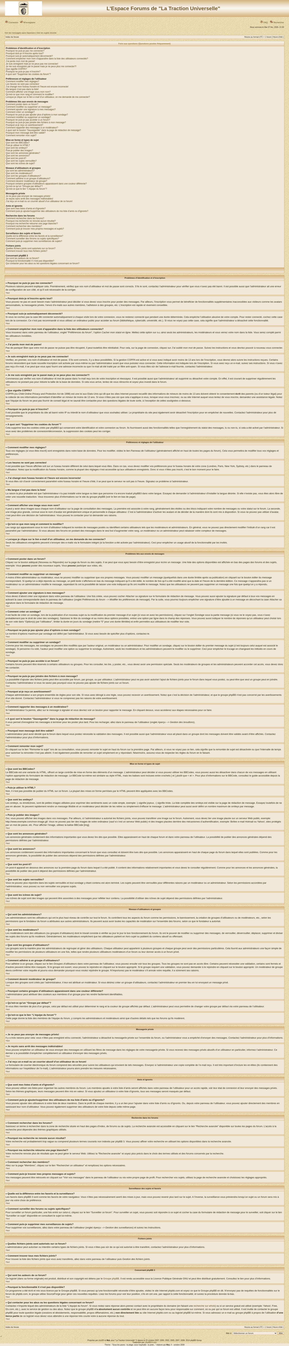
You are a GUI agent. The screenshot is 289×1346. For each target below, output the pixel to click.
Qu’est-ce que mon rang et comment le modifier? (30, 94)
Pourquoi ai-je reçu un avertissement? (24, 125)
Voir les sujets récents (46, 33)
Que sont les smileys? (16, 148)
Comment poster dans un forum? (22, 104)
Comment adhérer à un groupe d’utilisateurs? (28, 178)
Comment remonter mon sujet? (21, 135)
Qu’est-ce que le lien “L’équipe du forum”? (26, 189)
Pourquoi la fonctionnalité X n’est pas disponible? (30, 261)
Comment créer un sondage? (20, 112)
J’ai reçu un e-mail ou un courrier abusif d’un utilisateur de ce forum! (39, 201)
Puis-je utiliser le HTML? (18, 145)
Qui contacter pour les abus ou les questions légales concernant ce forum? (42, 263)
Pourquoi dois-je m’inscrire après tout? (25, 53)
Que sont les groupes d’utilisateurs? (23, 176)
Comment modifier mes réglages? (22, 81)
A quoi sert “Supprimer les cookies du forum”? (28, 74)
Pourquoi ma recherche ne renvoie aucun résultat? (31, 221)
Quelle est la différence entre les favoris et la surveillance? (34, 236)
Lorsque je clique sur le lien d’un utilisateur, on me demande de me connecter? (48, 97)
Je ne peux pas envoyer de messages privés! (28, 196)
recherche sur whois (204, 1305)
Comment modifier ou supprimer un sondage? (28, 117)
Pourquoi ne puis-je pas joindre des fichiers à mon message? (36, 122)
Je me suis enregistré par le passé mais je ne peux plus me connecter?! (41, 66)
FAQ (264, 22)
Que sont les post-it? (16, 158)
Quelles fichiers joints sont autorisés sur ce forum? (30, 248)
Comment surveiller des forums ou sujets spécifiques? (32, 238)
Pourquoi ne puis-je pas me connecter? (25, 51)
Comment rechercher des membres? (24, 226)
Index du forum (12, 37)
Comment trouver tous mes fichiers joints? (26, 251)
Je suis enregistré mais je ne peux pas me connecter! (32, 64)
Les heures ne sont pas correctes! (22, 84)
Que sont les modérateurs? (19, 173)
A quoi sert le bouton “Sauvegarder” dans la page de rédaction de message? (43, 130)
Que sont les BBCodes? (17, 142)
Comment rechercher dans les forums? (25, 218)
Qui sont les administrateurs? (20, 170)
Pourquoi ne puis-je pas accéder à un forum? (28, 120)
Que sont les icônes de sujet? (20, 163)
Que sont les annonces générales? (23, 153)
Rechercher (277, 22)
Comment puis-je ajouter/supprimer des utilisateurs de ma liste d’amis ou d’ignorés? (47, 211)
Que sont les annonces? (18, 155)
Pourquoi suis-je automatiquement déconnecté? (29, 56)
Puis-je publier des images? (19, 150)
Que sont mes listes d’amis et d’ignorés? (26, 208)
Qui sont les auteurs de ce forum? (22, 258)
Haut (8, 293)
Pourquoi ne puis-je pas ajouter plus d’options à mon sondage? (37, 114)
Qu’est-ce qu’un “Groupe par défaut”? (24, 186)
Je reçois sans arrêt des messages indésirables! (29, 198)
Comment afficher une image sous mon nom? (28, 92)
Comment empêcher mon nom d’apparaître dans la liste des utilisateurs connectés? (47, 58)
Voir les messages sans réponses (20, 33)
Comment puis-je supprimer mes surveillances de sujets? (34, 241)
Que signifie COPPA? (16, 69)
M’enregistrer (27, 22)
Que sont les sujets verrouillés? (21, 161)
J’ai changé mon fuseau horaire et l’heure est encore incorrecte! (37, 86)
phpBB (101, 1340)
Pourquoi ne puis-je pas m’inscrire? (23, 71)
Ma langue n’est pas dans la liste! (22, 89)
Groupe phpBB (111, 1278)
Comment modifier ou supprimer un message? (28, 107)
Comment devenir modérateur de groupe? (26, 181)
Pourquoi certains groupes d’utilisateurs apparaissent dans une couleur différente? (46, 183)
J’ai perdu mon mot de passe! (20, 61)
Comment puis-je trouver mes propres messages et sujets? (35, 228)
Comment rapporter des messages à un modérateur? (32, 127)
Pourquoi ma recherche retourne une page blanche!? (32, 223)
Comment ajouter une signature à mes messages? (31, 109)
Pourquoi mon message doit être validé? (26, 133)
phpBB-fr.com (151, 1342)
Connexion (11, 22)
